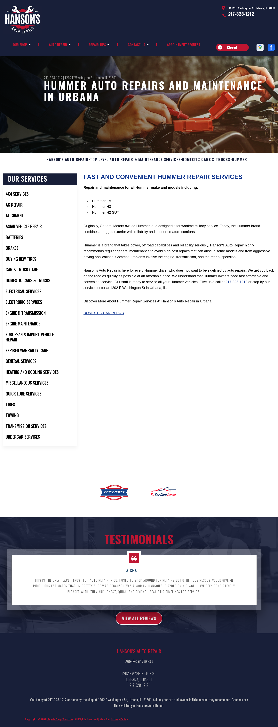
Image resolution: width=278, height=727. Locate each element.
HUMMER (239, 179)
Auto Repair (58, 44)
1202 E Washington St (79, 77)
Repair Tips (97, 44)
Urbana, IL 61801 (105, 77)
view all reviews (139, 637)
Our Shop (20, 44)
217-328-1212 (241, 13)
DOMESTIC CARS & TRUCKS (206, 179)
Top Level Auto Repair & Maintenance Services (135, 179)
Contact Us (136, 44)
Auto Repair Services (139, 680)
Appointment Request (183, 44)
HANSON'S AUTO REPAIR (67, 179)
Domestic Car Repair (103, 332)
